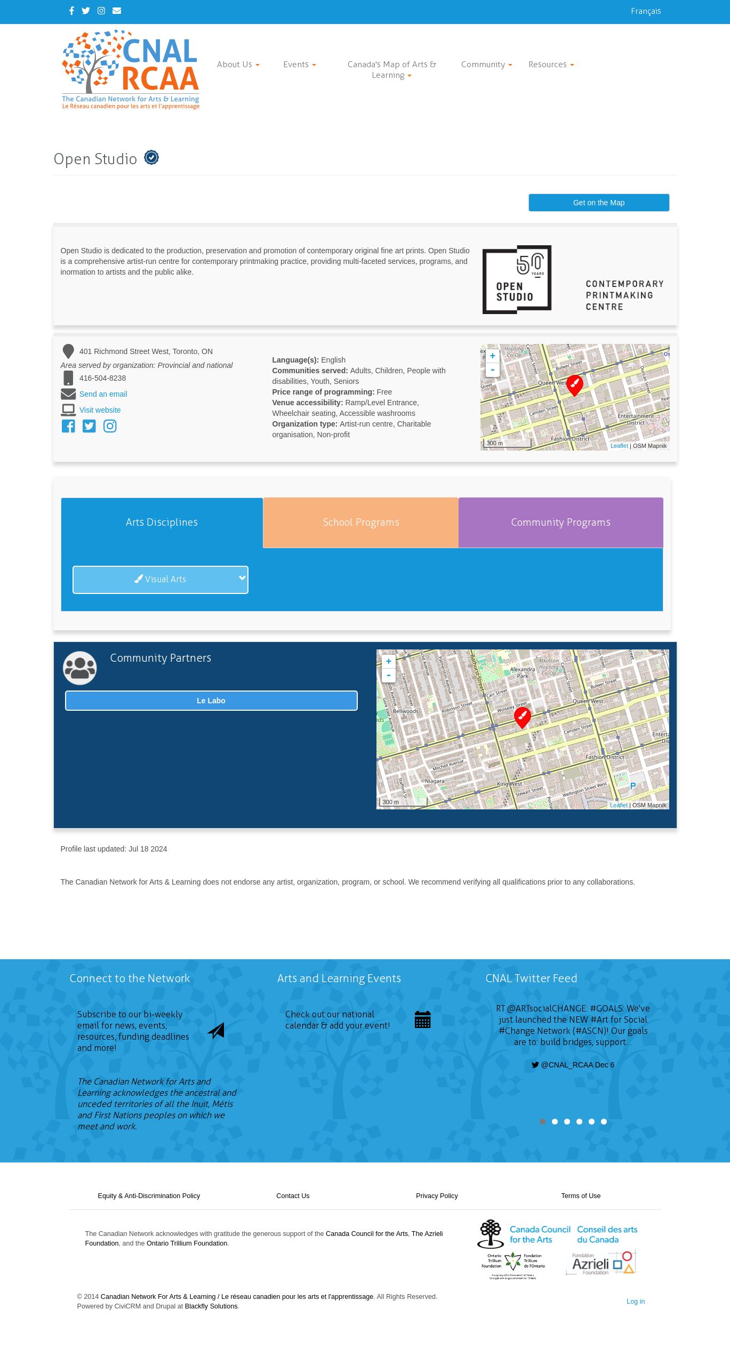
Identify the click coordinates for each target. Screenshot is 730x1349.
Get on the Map (599, 202)
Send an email (103, 394)
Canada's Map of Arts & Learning (392, 69)
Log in (636, 1301)
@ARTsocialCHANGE (546, 1008)
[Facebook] (71, 11)
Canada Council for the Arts (367, 1234)
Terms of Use (580, 1196)
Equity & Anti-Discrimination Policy (149, 1196)
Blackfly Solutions (211, 1306)
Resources (551, 64)
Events (299, 64)
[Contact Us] (117, 11)
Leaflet (619, 446)
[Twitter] (86, 11)
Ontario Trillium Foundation (187, 1243)
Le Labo (211, 700)
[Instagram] (101, 11)
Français (646, 11)
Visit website (100, 410)
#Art (599, 1020)
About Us (238, 64)
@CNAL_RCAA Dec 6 (573, 1065)
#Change (517, 1031)
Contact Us (292, 1196)
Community (486, 64)
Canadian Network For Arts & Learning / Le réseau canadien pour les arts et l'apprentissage (237, 1296)
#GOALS (606, 1008)
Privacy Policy (437, 1196)
